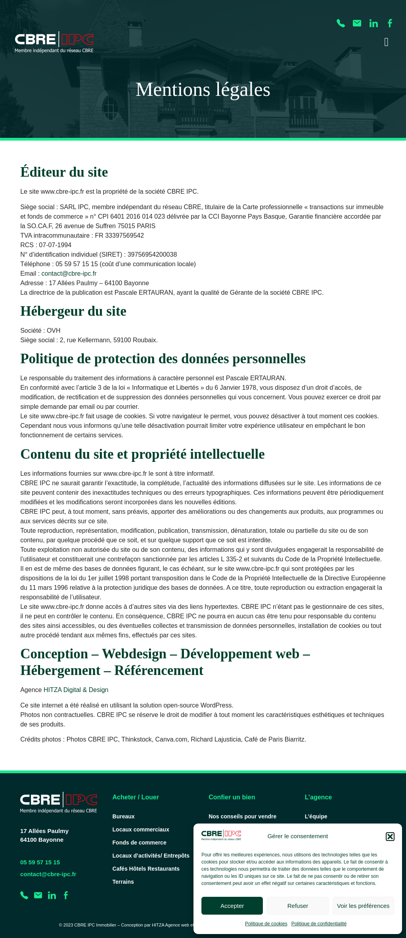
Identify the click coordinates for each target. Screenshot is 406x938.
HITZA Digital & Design (76, 689)
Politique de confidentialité (319, 924)
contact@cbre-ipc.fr (69, 273)
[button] (390, 837)
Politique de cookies (266, 924)
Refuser (297, 905)
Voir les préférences (363, 905)
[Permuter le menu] (386, 42)
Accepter (232, 905)
